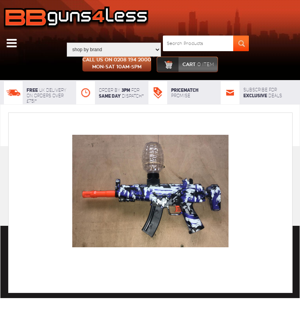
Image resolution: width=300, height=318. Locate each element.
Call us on (116, 64)
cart (185, 64)
